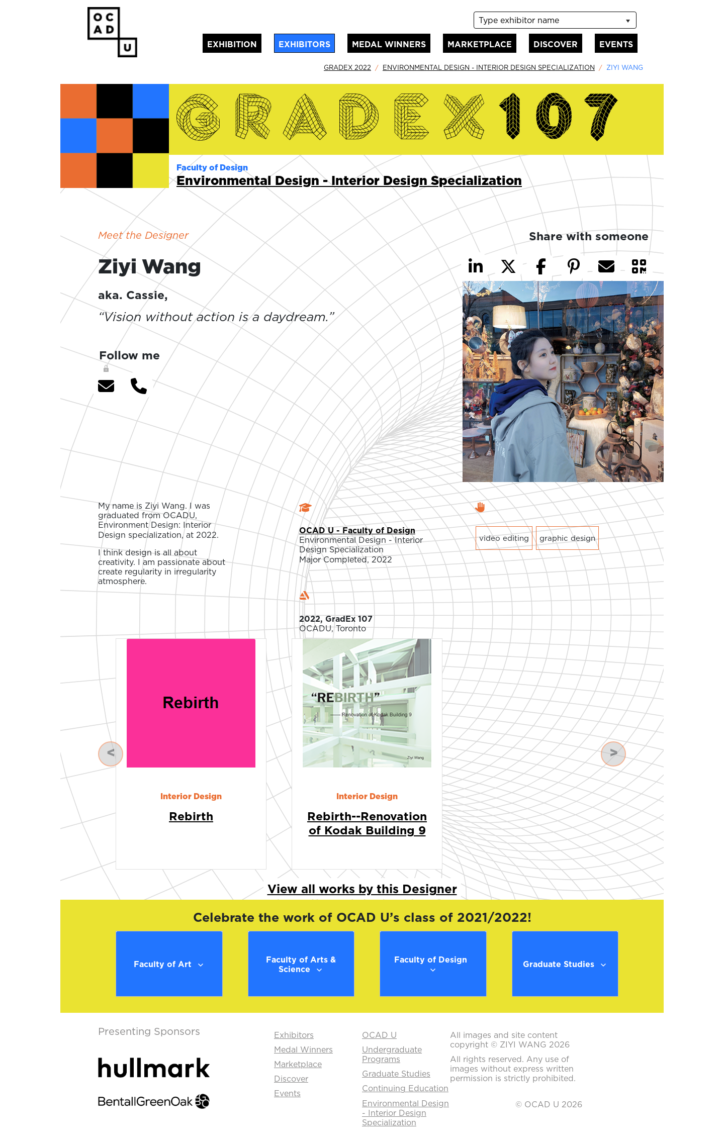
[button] (106, 386)
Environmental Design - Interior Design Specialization (489, 67)
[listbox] (555, 20)
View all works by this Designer (362, 888)
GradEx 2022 (347, 67)
